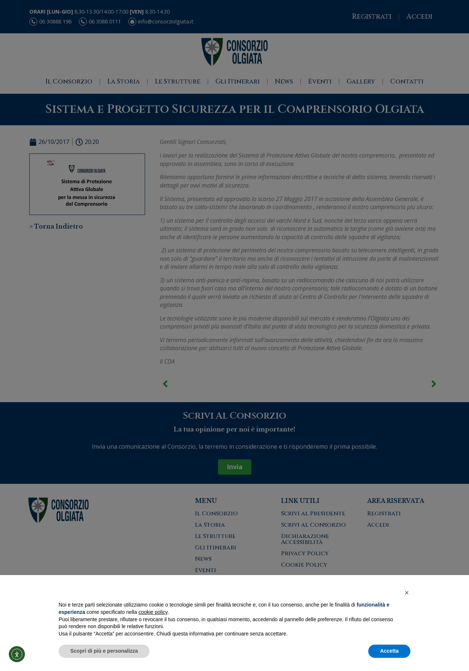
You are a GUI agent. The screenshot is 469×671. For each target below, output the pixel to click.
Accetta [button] (389, 651)
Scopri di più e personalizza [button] (104, 651)
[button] (407, 592)
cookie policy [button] (153, 612)
